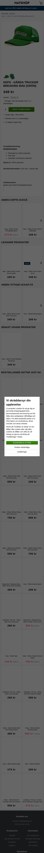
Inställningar (22, 452)
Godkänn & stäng (22, 442)
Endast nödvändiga (21, 447)
